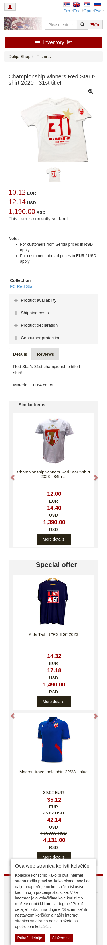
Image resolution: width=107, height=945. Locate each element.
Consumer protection (36, 337)
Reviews (45, 354)
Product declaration (35, 325)
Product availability (34, 300)
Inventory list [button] (53, 42)
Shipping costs (31, 312)
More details (53, 539)
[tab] (53, 300)
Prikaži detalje (29, 938)
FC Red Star (22, 286)
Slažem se (61, 938)
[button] (10, 474)
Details (20, 354)
